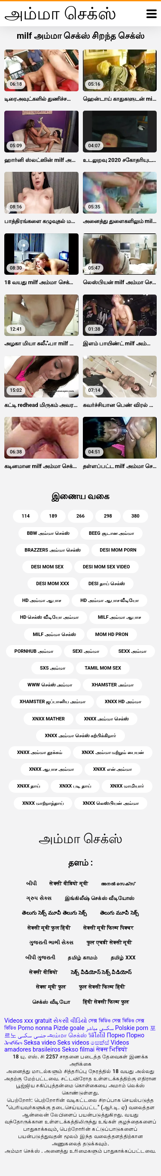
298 (108, 516)
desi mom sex (47, 567)
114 (25, 516)
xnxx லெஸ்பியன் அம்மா (111, 803)
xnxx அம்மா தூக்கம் (39, 752)
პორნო (13, 1042)
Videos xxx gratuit (28, 1020)
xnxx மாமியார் (127, 786)
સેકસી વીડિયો (70, 1020)
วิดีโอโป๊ (96, 1035)
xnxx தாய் (28, 786)
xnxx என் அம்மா (112, 769)
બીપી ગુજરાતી (40, 958)
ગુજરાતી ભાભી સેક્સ (51, 943)
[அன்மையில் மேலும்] (151, 13)
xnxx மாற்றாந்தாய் (43, 803)
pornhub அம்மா (34, 651)
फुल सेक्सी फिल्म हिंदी (102, 987)
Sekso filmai (78, 1049)
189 (53, 516)
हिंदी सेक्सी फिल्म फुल (106, 1002)
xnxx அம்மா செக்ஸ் (106, 719)
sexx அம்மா (132, 651)
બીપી (31, 884)
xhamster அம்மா (112, 685)
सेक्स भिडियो (112, 1049)
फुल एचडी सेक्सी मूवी (109, 943)
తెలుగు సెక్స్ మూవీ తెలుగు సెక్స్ (54, 913)
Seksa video (40, 1042)
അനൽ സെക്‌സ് (118, 884)
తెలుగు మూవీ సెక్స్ (119, 913)
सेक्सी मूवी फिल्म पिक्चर (108, 928)
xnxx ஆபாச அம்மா (51, 769)
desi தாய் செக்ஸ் (106, 583)
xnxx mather (48, 719)
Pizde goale (68, 1027)
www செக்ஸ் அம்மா (49, 685)
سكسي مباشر (99, 1027)
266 (80, 516)
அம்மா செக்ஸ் (66, 1035)
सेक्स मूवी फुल (51, 987)
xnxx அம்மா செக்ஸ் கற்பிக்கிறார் (80, 735)
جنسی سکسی (32, 1035)
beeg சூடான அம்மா (111, 533)
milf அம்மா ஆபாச (119, 617)
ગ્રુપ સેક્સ (39, 898)
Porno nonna (35, 1027)
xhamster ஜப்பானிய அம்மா (52, 701)
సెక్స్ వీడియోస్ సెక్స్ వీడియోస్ (101, 972)
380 (135, 516)
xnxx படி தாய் (75, 786)
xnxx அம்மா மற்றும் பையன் (113, 752)
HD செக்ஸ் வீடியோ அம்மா (49, 617)
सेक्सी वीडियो (43, 972)
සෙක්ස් (100, 1042)
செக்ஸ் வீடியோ (51, 1002)
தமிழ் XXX (123, 958)
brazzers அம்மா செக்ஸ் (52, 550)
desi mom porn (118, 550)
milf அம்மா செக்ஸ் (54, 634)
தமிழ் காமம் (82, 958)
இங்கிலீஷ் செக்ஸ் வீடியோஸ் (100, 898)
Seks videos (73, 1042)
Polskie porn (131, 1027)
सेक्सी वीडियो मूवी (68, 884)
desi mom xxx (52, 583)
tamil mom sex (103, 668)
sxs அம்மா (52, 668)
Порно (116, 1035)
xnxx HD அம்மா (123, 701)
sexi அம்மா (86, 651)
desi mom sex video (106, 567)
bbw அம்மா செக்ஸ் (48, 533)
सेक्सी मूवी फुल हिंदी (48, 928)
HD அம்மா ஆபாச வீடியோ (109, 600)
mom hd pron (111, 634)
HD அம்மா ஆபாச (41, 600)
